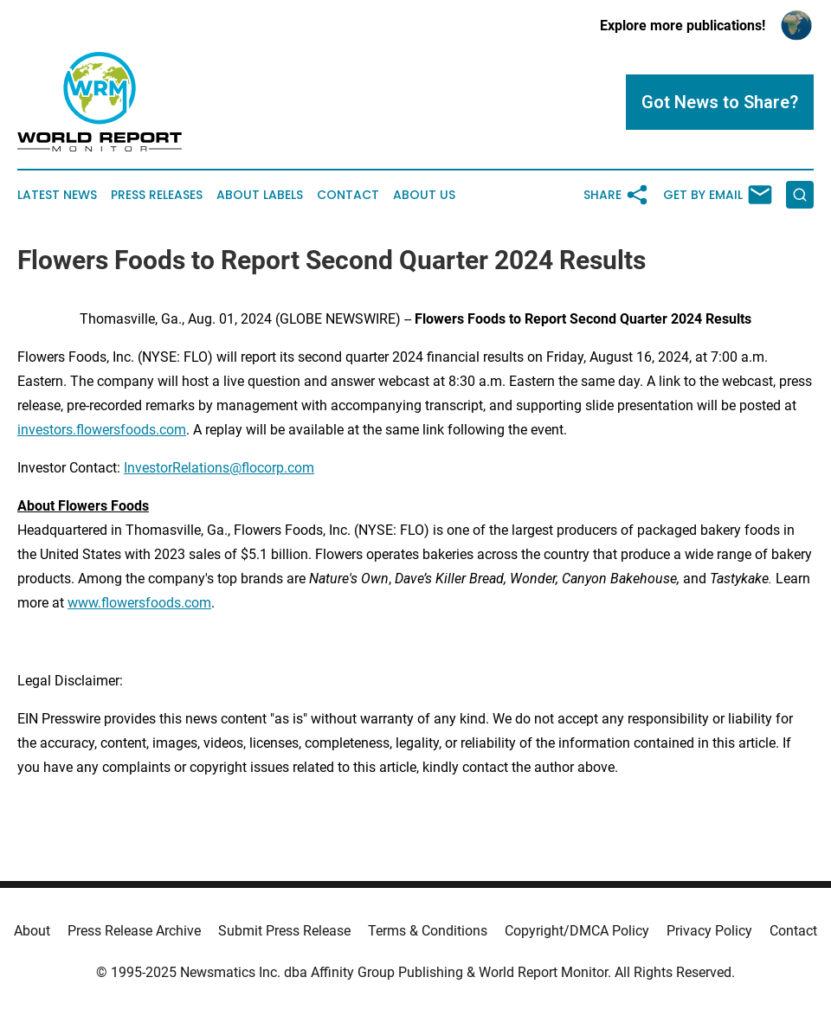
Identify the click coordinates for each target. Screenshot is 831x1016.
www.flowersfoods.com (139, 603)
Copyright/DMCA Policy (577, 931)
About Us (424, 195)
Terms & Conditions (427, 931)
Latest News (57, 195)
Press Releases (157, 195)
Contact (348, 195)
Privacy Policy (709, 931)
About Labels (259, 195)
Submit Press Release (284, 931)
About (32, 931)
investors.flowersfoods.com (101, 429)
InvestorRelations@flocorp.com (219, 468)
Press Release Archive (134, 931)
